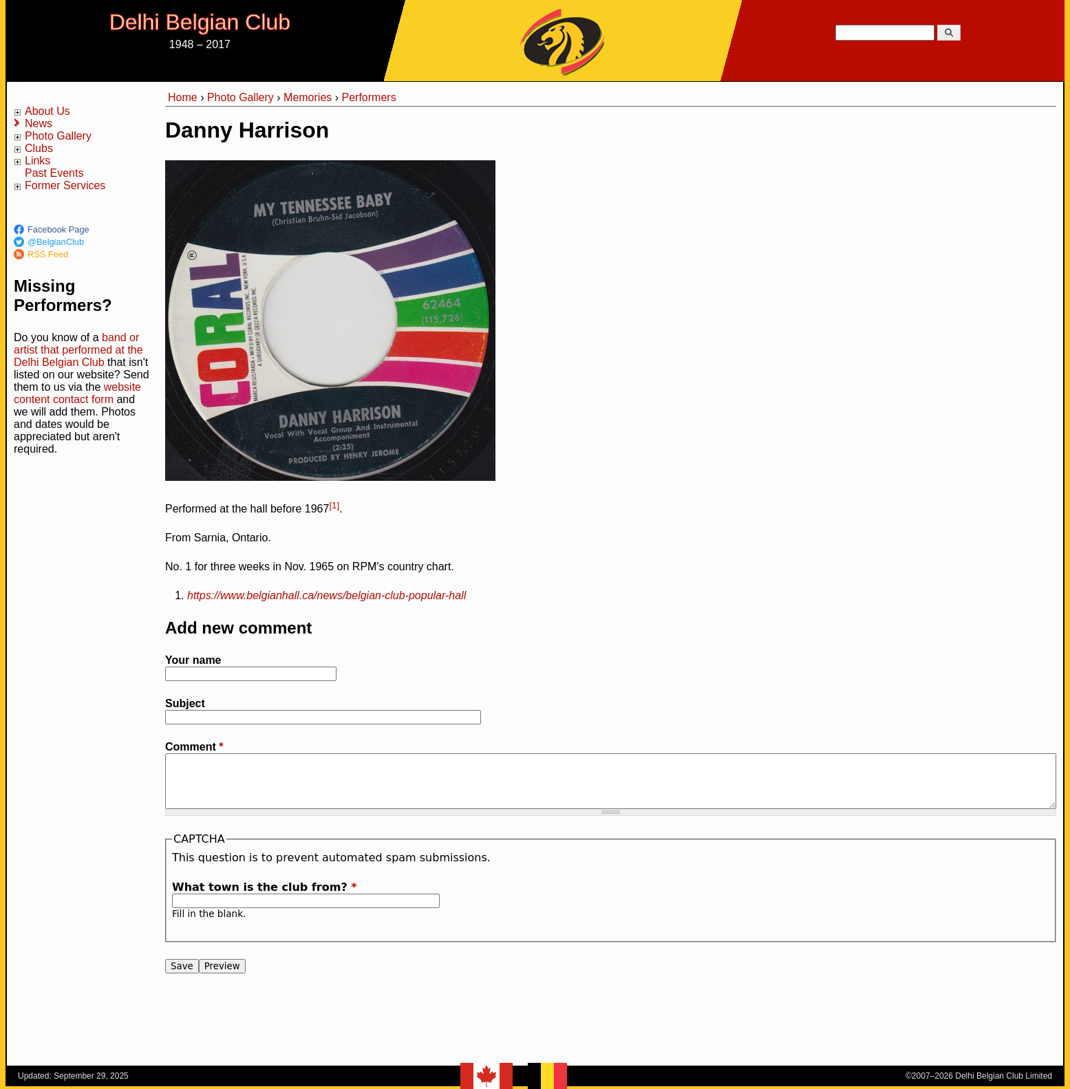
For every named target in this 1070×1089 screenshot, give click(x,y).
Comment (194, 747)
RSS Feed (48, 254)
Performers (369, 97)
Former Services (65, 185)
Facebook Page (58, 229)
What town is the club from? (264, 887)
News (38, 123)
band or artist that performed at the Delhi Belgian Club (78, 350)
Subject (185, 703)
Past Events (54, 173)
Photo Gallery (58, 136)
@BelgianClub (56, 242)
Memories (307, 97)
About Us (47, 111)
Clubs (39, 148)
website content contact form (77, 393)
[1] (334, 505)
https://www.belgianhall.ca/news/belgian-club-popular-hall (326, 595)
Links (37, 160)
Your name (193, 660)
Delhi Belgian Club (199, 22)
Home (182, 97)
